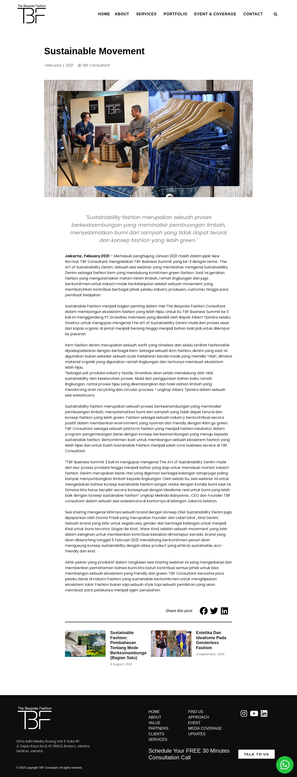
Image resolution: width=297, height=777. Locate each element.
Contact (254, 14)
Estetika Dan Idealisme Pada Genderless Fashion (211, 640)
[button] (256, 754)
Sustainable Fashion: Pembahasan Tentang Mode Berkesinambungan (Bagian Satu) (129, 645)
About (123, 14)
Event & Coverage (216, 14)
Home (104, 14)
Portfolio (177, 14)
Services (147, 14)
